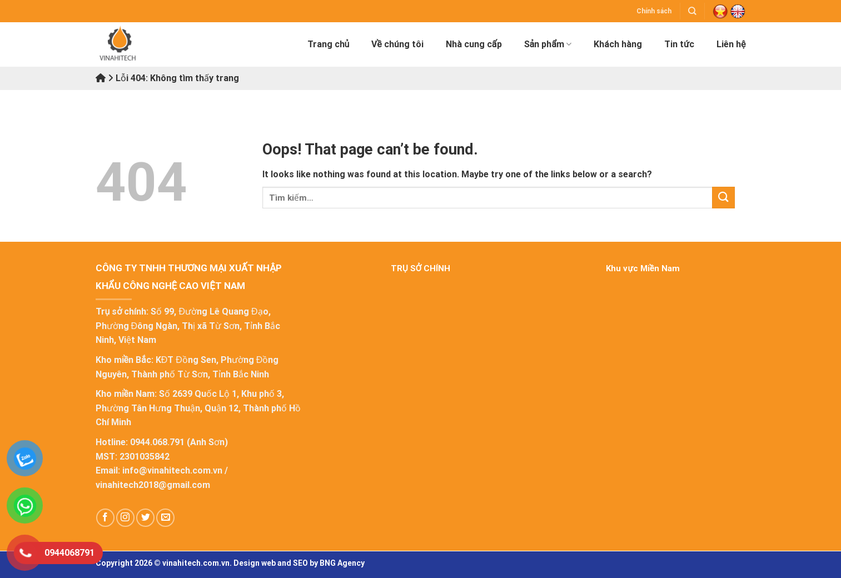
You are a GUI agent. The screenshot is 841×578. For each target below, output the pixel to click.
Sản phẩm (548, 44)
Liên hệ (730, 44)
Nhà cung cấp (474, 44)
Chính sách (653, 11)
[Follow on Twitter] (145, 518)
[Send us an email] (165, 518)
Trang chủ (328, 44)
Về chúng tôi (397, 44)
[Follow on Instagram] (125, 518)
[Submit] (723, 197)
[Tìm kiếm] (692, 10)
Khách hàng (618, 44)
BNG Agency (342, 563)
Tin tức (679, 44)
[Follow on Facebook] (105, 518)
